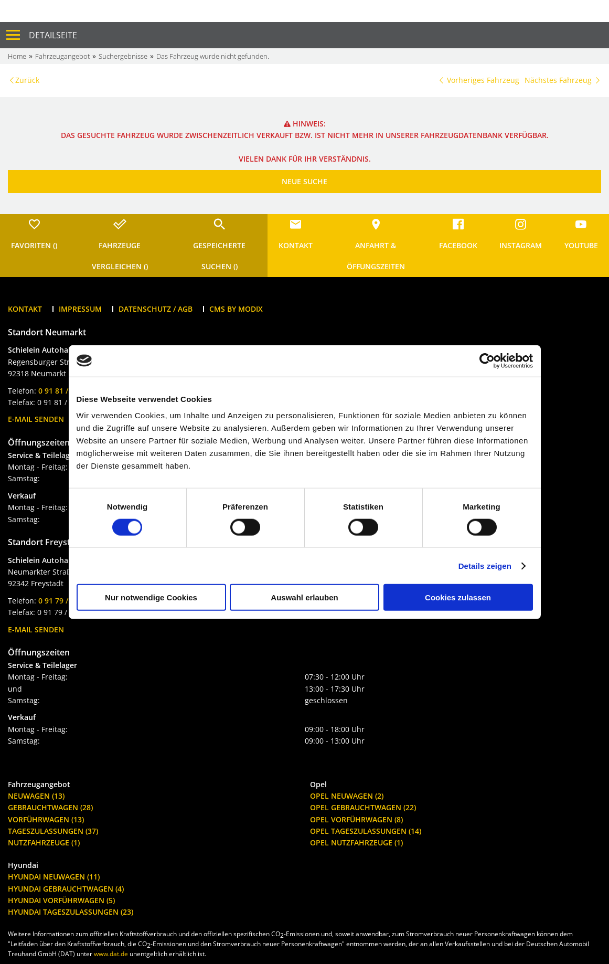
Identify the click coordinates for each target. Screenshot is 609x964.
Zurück (27, 80)
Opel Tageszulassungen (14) (365, 831)
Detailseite (53, 35)
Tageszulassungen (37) (53, 831)
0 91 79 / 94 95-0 (67, 601)
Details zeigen (484, 565)
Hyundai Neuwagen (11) (54, 877)
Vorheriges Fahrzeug (478, 80)
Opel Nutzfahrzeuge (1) (356, 843)
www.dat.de (111, 953)
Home (17, 56)
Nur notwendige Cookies (151, 597)
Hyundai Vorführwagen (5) (61, 900)
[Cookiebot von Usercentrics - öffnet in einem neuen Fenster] (487, 360)
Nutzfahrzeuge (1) (44, 843)
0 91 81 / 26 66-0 (67, 391)
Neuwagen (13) (36, 796)
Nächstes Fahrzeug (563, 80)
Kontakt (25, 309)
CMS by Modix (236, 309)
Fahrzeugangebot (62, 56)
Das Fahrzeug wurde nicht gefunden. (212, 56)
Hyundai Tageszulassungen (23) (70, 912)
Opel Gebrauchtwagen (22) (363, 807)
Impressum (80, 309)
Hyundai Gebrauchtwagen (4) (66, 889)
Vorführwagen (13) (46, 819)
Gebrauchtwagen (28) (50, 807)
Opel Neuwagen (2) (346, 796)
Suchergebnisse (123, 56)
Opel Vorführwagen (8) (356, 819)
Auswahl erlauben (304, 597)
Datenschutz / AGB (156, 309)
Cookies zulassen (458, 597)
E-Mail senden (36, 419)
